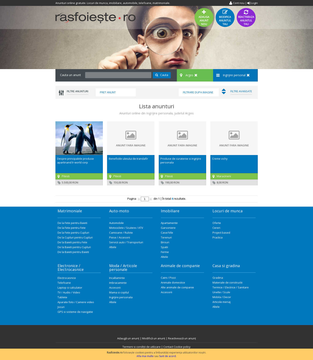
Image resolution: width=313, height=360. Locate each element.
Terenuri (166, 237)
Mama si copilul (119, 292)
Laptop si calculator (70, 287)
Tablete (62, 297)
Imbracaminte (118, 283)
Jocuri (61, 307)
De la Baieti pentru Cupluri (74, 247)
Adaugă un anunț (128, 338)
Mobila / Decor (221, 297)
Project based (221, 232)
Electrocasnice (67, 278)
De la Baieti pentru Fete (72, 242)
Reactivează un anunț (182, 338)
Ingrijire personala (121, 297)
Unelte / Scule (221, 292)
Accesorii (115, 287)
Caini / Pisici (168, 278)
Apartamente (169, 223)
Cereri (216, 228)
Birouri (165, 242)
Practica (217, 237)
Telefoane (64, 283)
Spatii (164, 247)
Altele (112, 247)
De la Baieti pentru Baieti (73, 252)
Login (252, 3)
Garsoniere (168, 228)
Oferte (216, 223)
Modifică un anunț (153, 338)
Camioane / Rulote (121, 232)
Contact (168, 347)
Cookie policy (182, 347)
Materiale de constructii (227, 282)
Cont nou (236, 3)
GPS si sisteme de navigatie (75, 312)
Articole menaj (221, 302)
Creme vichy (220, 159)
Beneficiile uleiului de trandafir (128, 159)
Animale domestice (173, 282)
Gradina (217, 278)
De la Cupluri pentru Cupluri (75, 237)
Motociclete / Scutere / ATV (126, 228)
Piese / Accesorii (119, 237)
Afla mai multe (145, 356)
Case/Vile (167, 232)
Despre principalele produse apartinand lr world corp (75, 160)
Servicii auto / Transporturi (126, 242)
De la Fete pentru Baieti (72, 223)
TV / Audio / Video (69, 292)
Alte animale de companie (177, 287)
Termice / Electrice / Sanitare (230, 287)
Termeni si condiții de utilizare (141, 347)
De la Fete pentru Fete (72, 228)
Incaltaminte (117, 278)
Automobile (116, 223)
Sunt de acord (167, 356)
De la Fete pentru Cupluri (73, 232)
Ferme (165, 252)
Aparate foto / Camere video (76, 302)
